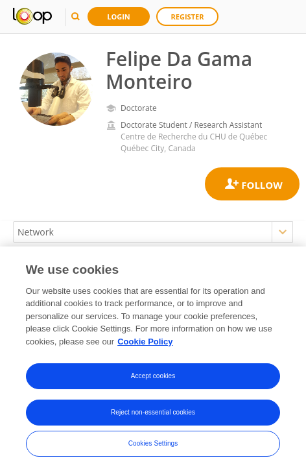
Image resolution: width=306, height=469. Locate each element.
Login (118, 16)
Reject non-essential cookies (153, 416)
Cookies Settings (153, 447)
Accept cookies (153, 380)
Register (187, 16)
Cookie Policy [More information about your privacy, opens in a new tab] (144, 345)
